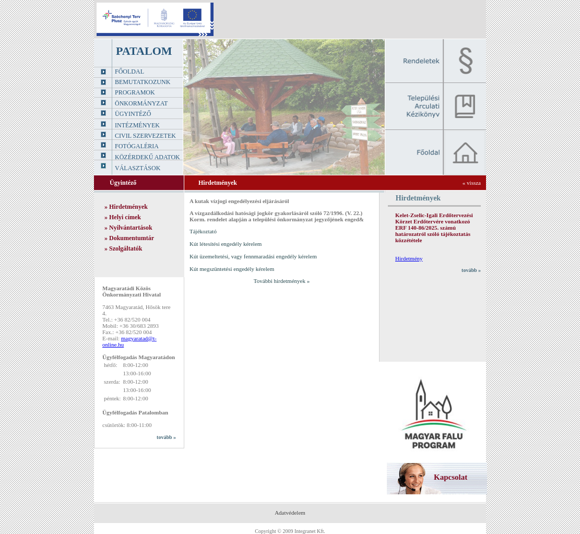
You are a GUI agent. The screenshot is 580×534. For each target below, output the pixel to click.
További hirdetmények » (282, 281)
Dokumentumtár (131, 238)
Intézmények (137, 125)
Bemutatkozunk (142, 82)
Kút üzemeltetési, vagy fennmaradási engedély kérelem (253, 256)
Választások (137, 168)
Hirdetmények (128, 206)
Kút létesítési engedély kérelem (226, 244)
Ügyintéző (133, 113)
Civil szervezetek (145, 135)
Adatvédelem (290, 512)
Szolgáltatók (125, 248)
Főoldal (129, 71)
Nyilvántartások (130, 227)
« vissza (472, 183)
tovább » (166, 437)
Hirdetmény (409, 258)
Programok (135, 92)
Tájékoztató (203, 231)
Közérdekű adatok (147, 157)
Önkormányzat (141, 103)
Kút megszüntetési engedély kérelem (232, 269)
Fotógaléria (137, 146)
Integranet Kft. (309, 531)
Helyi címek (125, 217)
